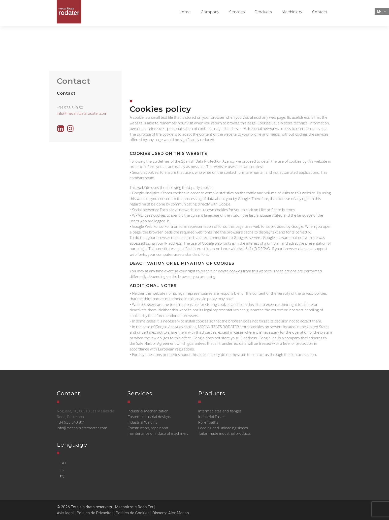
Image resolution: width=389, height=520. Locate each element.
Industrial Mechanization (148, 410)
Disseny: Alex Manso (170, 513)
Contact (319, 11)
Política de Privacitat (95, 513)
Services (237, 11)
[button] (384, 11)
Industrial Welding (143, 422)
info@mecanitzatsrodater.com (82, 113)
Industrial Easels (211, 416)
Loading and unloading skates (223, 427)
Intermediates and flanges (220, 410)
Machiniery (292, 11)
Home (185, 11)
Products (263, 11)
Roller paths (208, 422)
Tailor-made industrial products (224, 433)
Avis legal (65, 513)
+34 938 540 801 (71, 422)
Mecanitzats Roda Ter (134, 507)
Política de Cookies (132, 513)
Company (210, 11)
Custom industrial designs (149, 416)
